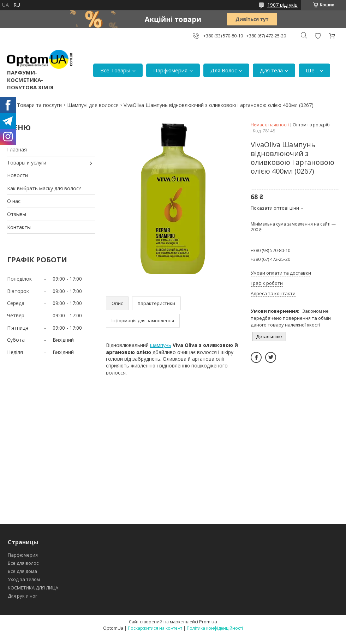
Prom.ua (208, 621)
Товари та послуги (39, 105)
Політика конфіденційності (215, 628)
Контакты (19, 227)
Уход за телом (24, 579)
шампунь (160, 345)
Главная (17, 149)
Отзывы (16, 214)
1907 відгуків (282, 4)
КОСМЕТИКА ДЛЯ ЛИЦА (33, 588)
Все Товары (115, 70)
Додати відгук (318, 36)
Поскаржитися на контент (155, 628)
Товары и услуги (26, 162)
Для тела (271, 70)
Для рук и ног (22, 596)
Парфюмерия (170, 70)
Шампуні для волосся (93, 105)
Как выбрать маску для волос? (44, 188)
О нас (13, 201)
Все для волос (23, 563)
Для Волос (223, 70)
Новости (17, 175)
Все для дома (22, 571)
